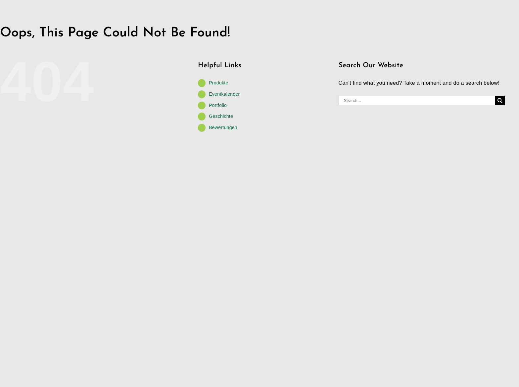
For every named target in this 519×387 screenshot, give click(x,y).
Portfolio (218, 105)
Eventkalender (224, 94)
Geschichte (221, 116)
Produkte (218, 82)
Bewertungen (223, 127)
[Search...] (417, 100)
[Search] (500, 100)
